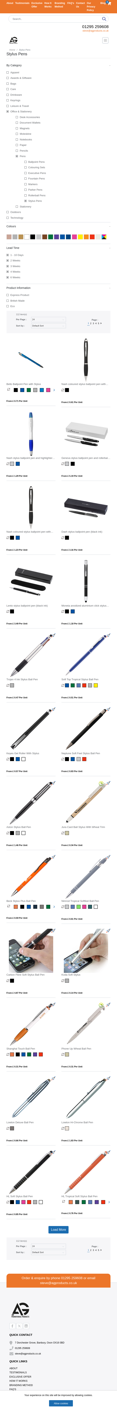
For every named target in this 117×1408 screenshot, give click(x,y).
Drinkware (16, 94)
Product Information (58, 287)
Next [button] (54, 390)
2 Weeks (15, 260)
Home (12, 50)
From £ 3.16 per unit (71, 550)
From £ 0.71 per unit (16, 401)
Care (13, 89)
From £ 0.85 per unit (16, 1214)
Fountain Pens (36, 178)
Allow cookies (61, 1403)
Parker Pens (35, 189)
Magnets (25, 128)
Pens (23, 156)
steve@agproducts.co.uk (96, 30)
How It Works (18, 1381)
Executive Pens (37, 173)
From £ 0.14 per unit (71, 993)
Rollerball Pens (37, 195)
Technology (16, 217)
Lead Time (58, 247)
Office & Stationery (21, 111)
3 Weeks (15, 266)
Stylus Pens (35, 200)
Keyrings (15, 100)
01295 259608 (95, 26)
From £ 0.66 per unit (16, 1140)
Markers (33, 184)
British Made (17, 300)
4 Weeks (15, 271)
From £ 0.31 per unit (16, 1066)
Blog (103, 3)
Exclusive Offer (20, 1376)
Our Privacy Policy (91, 7)
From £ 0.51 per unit (71, 697)
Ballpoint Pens (36, 161)
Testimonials (22, 3)
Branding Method (21, 1385)
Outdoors (15, 212)
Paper (23, 145)
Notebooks (26, 139)
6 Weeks (15, 277)
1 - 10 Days (16, 255)
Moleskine (25, 133)
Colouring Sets (36, 167)
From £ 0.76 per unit (71, 1213)
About (9, 3)
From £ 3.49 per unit (16, 623)
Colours (58, 226)
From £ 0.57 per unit (16, 771)
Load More (58, 1229)
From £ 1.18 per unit (71, 623)
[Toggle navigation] (105, 40)
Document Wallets (30, 122)
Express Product (19, 295)
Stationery (25, 206)
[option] (10, 390)
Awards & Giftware (21, 77)
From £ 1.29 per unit (16, 476)
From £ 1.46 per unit (16, 845)
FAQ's (70, 3)
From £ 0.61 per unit (71, 402)
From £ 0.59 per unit (16, 918)
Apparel (14, 72)
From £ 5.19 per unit (71, 476)
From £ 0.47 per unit (16, 697)
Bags (13, 83)
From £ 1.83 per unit (71, 1140)
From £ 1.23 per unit (16, 550)
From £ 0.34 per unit (71, 845)
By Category (58, 65)
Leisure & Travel (19, 106)
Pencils (24, 150)
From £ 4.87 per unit (16, 993)
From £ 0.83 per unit (71, 771)
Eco (12, 306)
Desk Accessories (30, 117)
